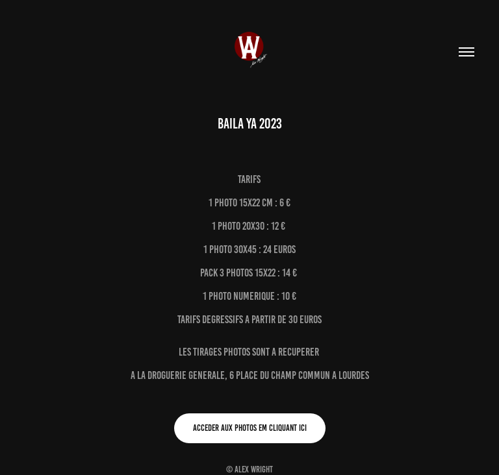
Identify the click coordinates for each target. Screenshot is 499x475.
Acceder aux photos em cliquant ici (250, 428)
